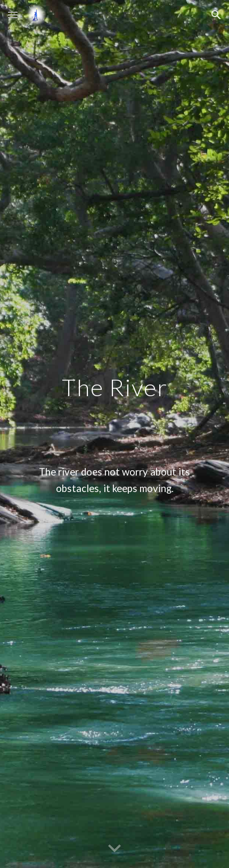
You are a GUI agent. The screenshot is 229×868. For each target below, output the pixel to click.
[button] (13, 14)
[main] (114, 434)
